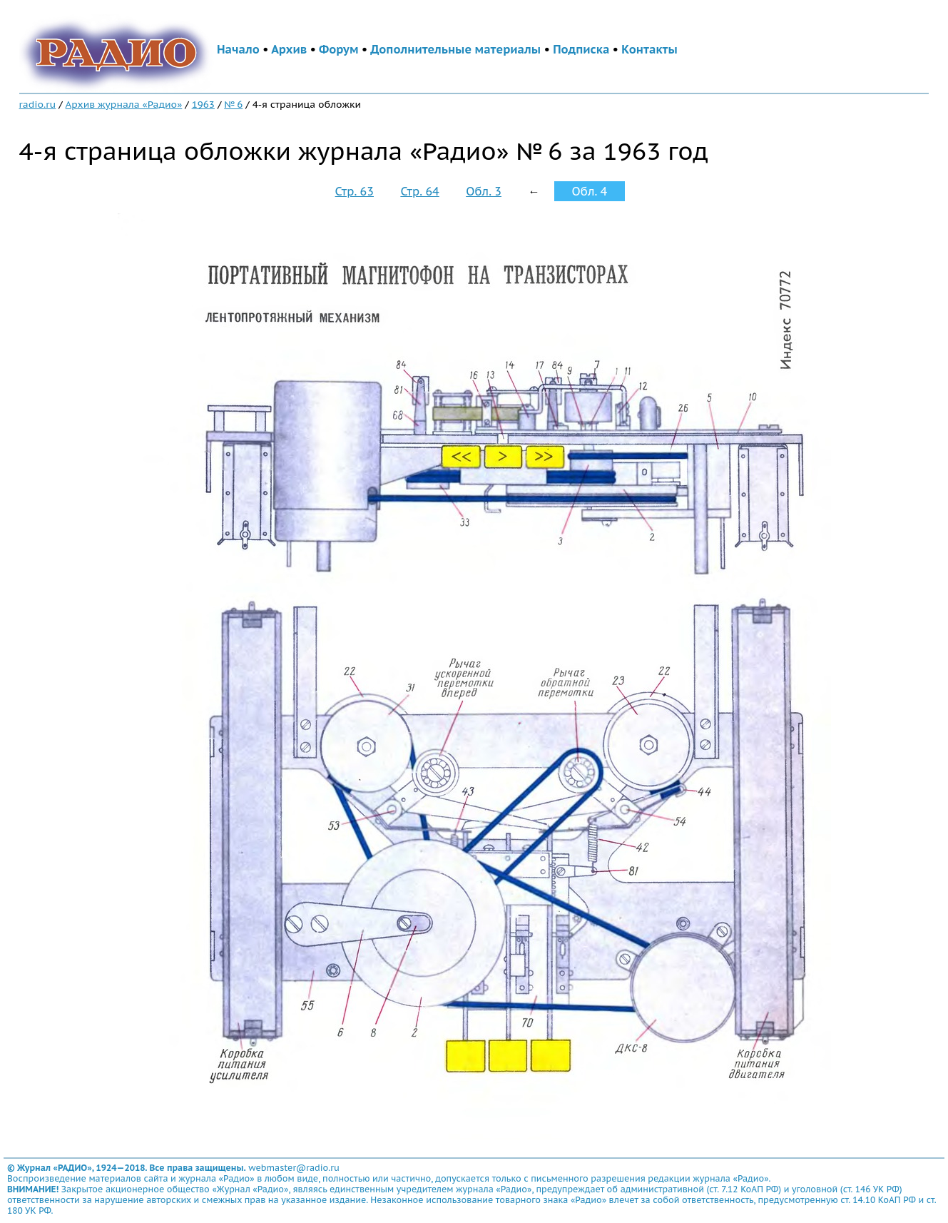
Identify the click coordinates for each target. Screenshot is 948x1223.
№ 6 (233, 104)
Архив (289, 49)
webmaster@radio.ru (294, 1167)
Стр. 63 (354, 191)
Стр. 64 (419, 191)
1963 (203, 104)
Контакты (649, 49)
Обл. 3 (483, 191)
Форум (339, 49)
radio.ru (37, 104)
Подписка (581, 49)
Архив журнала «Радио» (124, 104)
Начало (238, 49)
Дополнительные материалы (455, 49)
